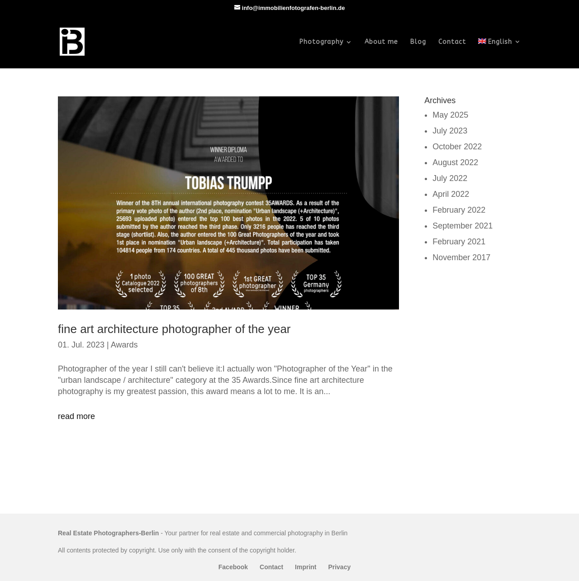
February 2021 (458, 241)
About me (381, 42)
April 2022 (450, 194)
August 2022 (455, 162)
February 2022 (458, 209)
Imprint (305, 567)
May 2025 (450, 114)
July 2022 (449, 178)
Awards (124, 344)
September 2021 (462, 225)
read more (76, 416)
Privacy (339, 567)
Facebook (233, 567)
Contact (452, 42)
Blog (418, 42)
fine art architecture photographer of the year (174, 329)
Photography (321, 42)
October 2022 (457, 146)
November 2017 (461, 257)
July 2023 (449, 130)
